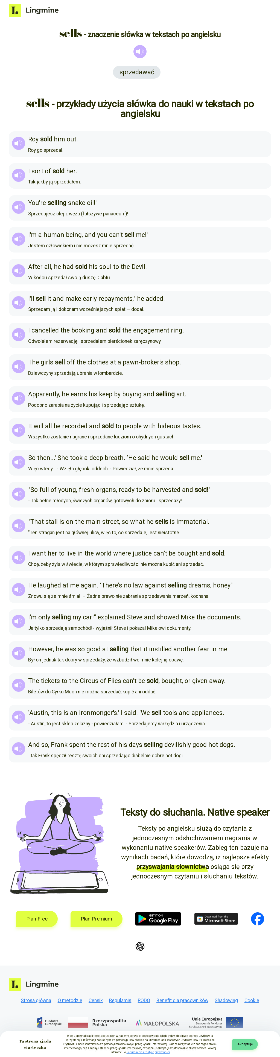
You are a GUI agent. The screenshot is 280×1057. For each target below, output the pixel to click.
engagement (151, 330)
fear (203, 649)
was (70, 649)
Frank (59, 745)
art (180, 394)
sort (37, 171)
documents (223, 617)
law (138, 585)
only (44, 617)
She (62, 458)
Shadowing (226, 1000)
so (125, 521)
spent (77, 745)
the (125, 267)
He (32, 585)
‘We (144, 713)
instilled (160, 649)
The (33, 362)
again (89, 585)
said (144, 458)
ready (127, 490)
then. (44, 458)
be (57, 426)
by (117, 394)
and (89, 235)
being (74, 235)
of (48, 171)
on (69, 521)
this (56, 713)
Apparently (43, 394)
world (103, 553)
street (110, 521)
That (37, 521)
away (216, 681)
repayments (115, 298)
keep (105, 394)
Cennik (96, 1000)
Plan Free (37, 919)
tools (170, 713)
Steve (134, 617)
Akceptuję (245, 1044)
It (30, 426)
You (33, 203)
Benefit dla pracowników (182, 1000)
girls (47, 362)
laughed (49, 585)
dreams (199, 585)
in (80, 553)
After (35, 267)
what (137, 521)
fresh (86, 490)
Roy (33, 139)
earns (79, 394)
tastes (191, 426)
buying (132, 394)
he (57, 267)
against (155, 585)
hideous (169, 426)
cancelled (45, 330)
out (71, 139)
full (44, 490)
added (154, 298)
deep (96, 458)
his (93, 267)
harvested (166, 490)
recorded (75, 426)
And (34, 745)
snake (76, 203)
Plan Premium (96, 919)
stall (51, 521)
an (73, 713)
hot (213, 745)
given (200, 681)
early (90, 298)
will (38, 426)
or (188, 681)
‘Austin (38, 713)
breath (114, 458)
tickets (50, 681)
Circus (89, 681)
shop (172, 362)
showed (168, 617)
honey (221, 585)
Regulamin (120, 1000)
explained (111, 617)
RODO (144, 1000)
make (73, 298)
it (49, 298)
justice (142, 553)
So (32, 458)
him (59, 139)
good (93, 649)
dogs (227, 745)
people (132, 426)
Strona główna (36, 1000)
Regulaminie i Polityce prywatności (148, 1052)
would (169, 458)
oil (90, 203)
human (53, 235)
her (70, 171)
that (136, 649)
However (40, 649)
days (135, 745)
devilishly (177, 745)
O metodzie (70, 1000)
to (116, 267)
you (102, 235)
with (149, 426)
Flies (114, 681)
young (67, 490)
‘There (109, 585)
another (184, 649)
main (93, 521)
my (76, 617)
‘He (131, 458)
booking (82, 330)
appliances (207, 713)
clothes (98, 362)
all (47, 267)
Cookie (251, 1000)
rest (103, 745)
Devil (138, 267)
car (87, 617)
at (113, 362)
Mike (188, 617)
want (38, 553)
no (127, 585)
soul (105, 267)
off (70, 362)
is (61, 521)
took (76, 458)
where (122, 553)
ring (176, 330)
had (68, 267)
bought (187, 553)
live (71, 553)
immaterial (192, 521)
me (140, 235)
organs (106, 490)
